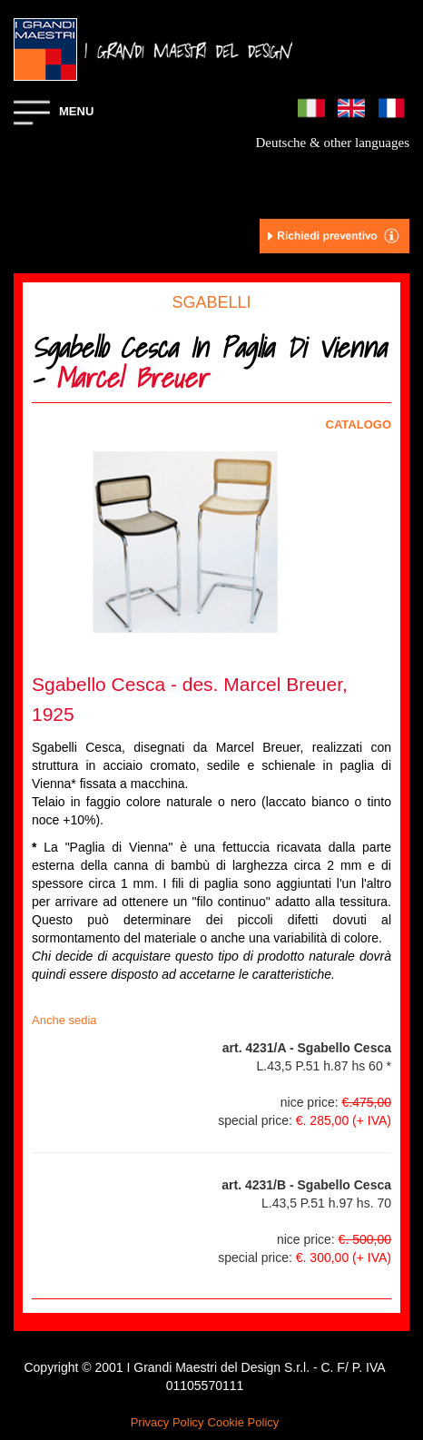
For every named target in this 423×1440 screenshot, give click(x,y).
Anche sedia (64, 1020)
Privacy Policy (167, 1422)
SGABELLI (211, 302)
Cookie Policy (244, 1422)
